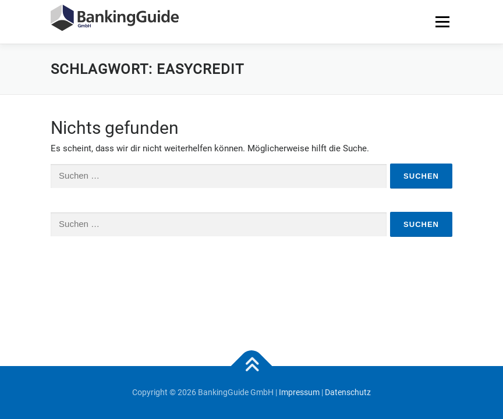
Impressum (299, 392)
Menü (442, 21)
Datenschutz (348, 392)
